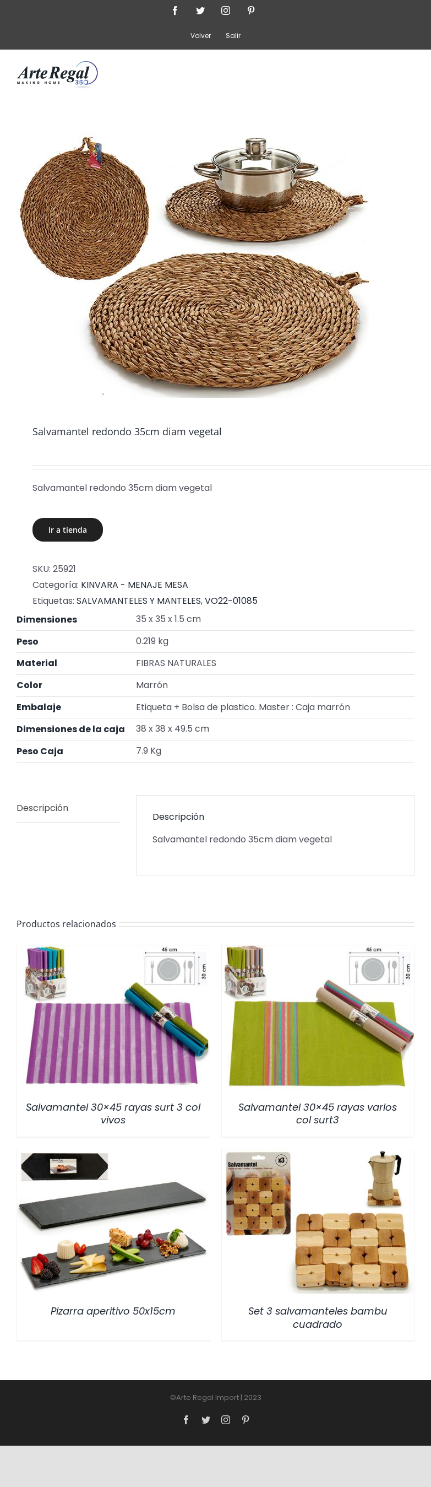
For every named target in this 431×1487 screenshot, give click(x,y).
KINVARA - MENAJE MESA (134, 584)
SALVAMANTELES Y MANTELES (139, 600)
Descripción (42, 808)
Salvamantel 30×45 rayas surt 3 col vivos (113, 1113)
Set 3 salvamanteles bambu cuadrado (318, 1317)
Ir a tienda (67, 529)
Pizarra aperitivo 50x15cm (113, 1311)
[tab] (68, 809)
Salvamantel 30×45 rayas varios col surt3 (317, 1113)
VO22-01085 (231, 600)
